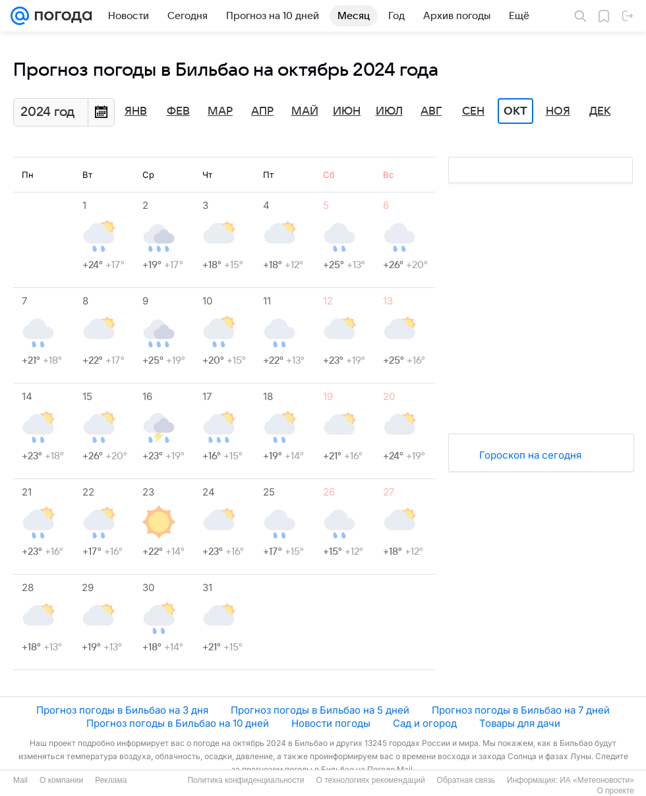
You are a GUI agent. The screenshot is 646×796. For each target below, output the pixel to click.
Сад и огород (425, 723)
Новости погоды (330, 723)
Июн (347, 111)
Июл (389, 111)
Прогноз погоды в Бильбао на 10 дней (177, 723)
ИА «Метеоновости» (597, 780)
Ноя (558, 111)
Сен (473, 111)
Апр (262, 111)
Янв (136, 111)
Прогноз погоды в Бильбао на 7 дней (521, 710)
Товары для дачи (519, 723)
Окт (515, 111)
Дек (600, 111)
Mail (20, 780)
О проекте (615, 790)
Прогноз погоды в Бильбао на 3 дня (122, 710)
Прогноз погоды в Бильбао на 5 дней (320, 710)
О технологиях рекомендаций (370, 780)
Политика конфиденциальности (245, 780)
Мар (220, 111)
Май (304, 111)
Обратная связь (466, 780)
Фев (178, 111)
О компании (61, 780)
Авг (431, 111)
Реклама (111, 780)
